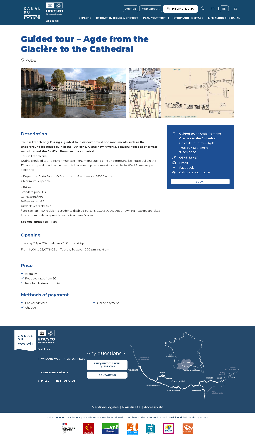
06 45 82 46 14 (190, 158)
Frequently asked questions (107, 365)
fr (214, 8)
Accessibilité (153, 407)
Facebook (186, 168)
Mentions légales (105, 407)
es (237, 8)
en (225, 8)
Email (183, 163)
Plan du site (131, 407)
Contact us (107, 375)
